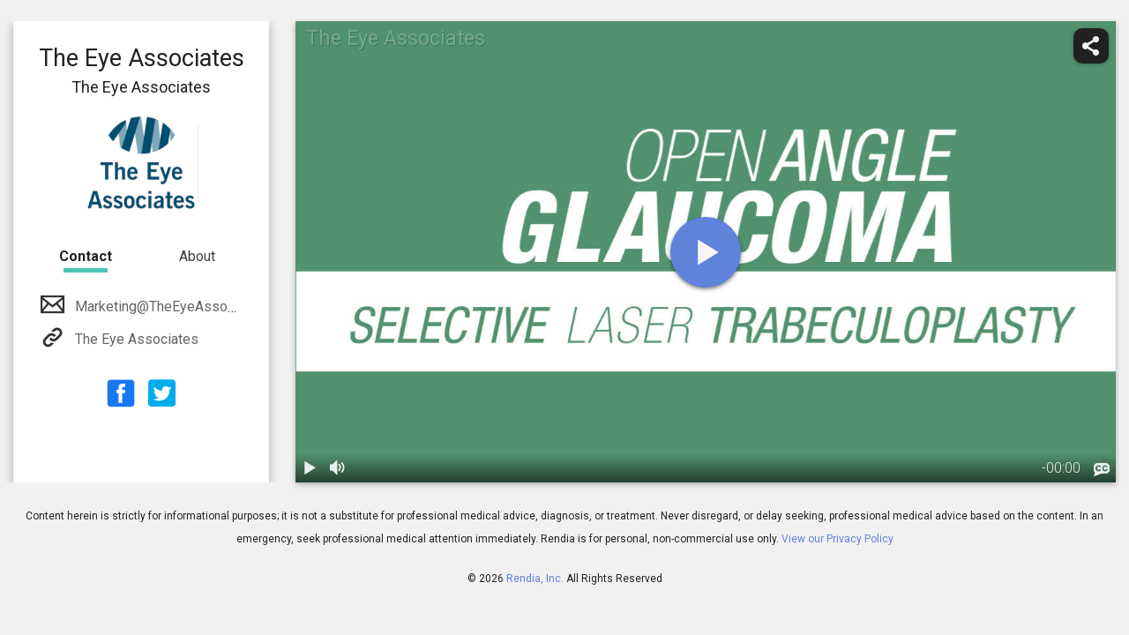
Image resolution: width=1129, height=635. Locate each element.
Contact (85, 256)
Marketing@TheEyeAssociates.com (183, 306)
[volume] (338, 468)
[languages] (1102, 470)
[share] (1091, 46)
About (197, 256)
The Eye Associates (134, 339)
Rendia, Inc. (535, 578)
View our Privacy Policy (837, 539)
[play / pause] (309, 468)
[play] (705, 252)
